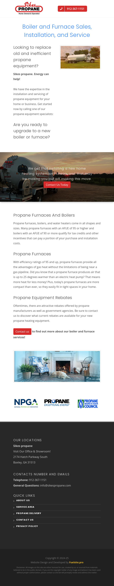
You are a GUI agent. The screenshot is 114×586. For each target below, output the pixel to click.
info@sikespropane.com (55, 485)
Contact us (22, 331)
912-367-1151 (38, 480)
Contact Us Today (57, 185)
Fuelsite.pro (76, 562)
